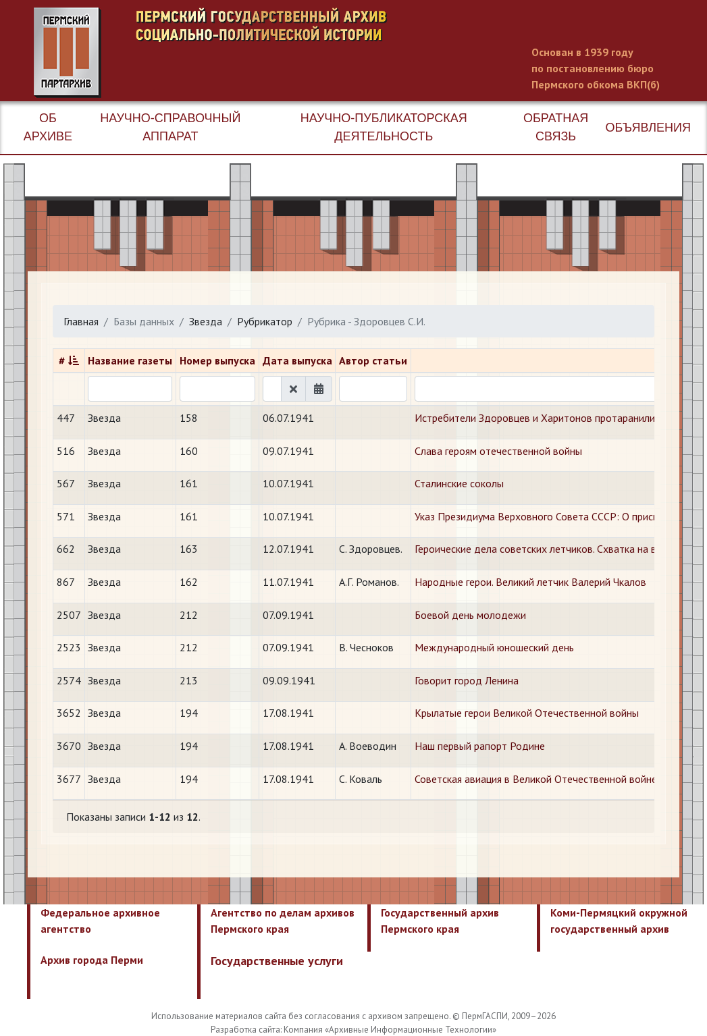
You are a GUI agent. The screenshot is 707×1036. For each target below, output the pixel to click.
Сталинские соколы (459, 483)
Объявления (648, 127)
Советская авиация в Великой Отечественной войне (536, 779)
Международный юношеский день (494, 647)
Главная (81, 321)
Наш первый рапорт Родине (480, 746)
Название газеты (130, 360)
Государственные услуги (277, 961)
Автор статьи (373, 360)
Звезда (205, 321)
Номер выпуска (217, 360)
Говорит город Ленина (467, 680)
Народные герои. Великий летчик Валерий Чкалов (530, 582)
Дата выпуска (297, 360)
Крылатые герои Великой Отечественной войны (527, 712)
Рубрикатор (264, 321)
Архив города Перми (92, 959)
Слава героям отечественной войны (498, 451)
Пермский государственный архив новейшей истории (287, 52)
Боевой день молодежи (470, 615)
